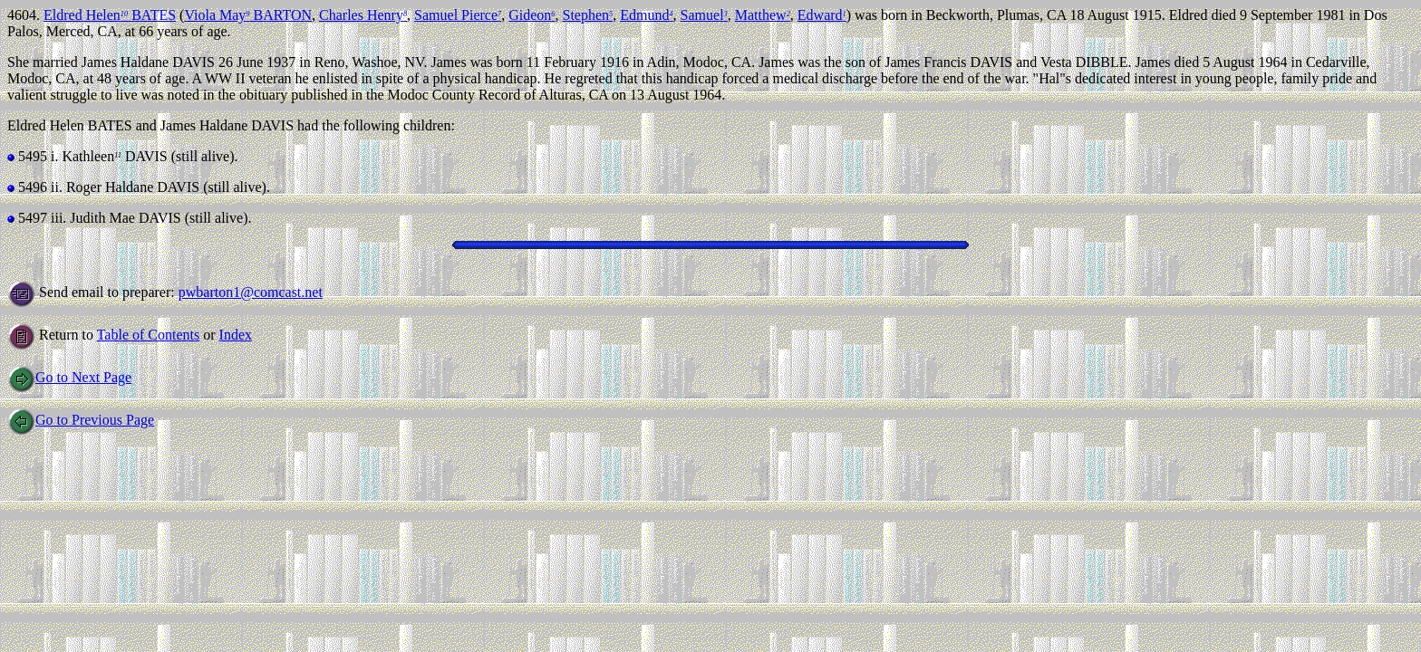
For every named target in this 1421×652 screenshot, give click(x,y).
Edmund (646, 15)
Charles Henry (363, 15)
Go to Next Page (69, 377)
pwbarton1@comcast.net (251, 292)
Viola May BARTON (248, 15)
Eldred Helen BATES (110, 15)
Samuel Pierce (457, 15)
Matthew (762, 15)
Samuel (704, 15)
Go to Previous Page (80, 419)
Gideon (531, 15)
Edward (822, 15)
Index (235, 334)
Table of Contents (148, 334)
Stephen (588, 15)
